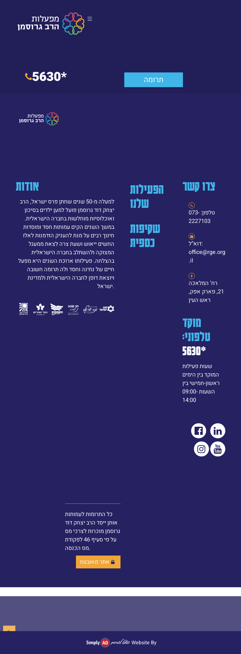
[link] (51, 24)
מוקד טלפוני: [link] (196, 336)
